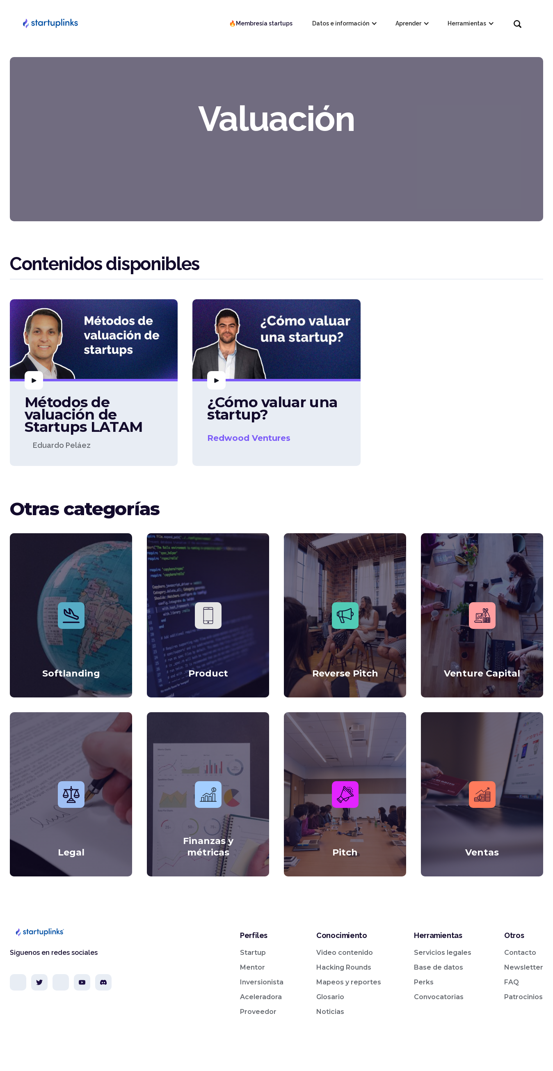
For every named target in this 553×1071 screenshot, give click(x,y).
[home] (50, 23)
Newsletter (523, 967)
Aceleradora (261, 997)
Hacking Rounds (343, 967)
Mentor (252, 967)
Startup (253, 952)
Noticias (330, 1012)
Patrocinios (523, 997)
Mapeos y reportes (348, 982)
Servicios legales (442, 952)
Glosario (330, 997)
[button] (344, 23)
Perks (424, 982)
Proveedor (258, 1012)
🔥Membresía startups (260, 23)
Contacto (520, 952)
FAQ (511, 982)
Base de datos (438, 967)
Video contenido (344, 952)
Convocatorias (439, 997)
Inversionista (261, 982)
